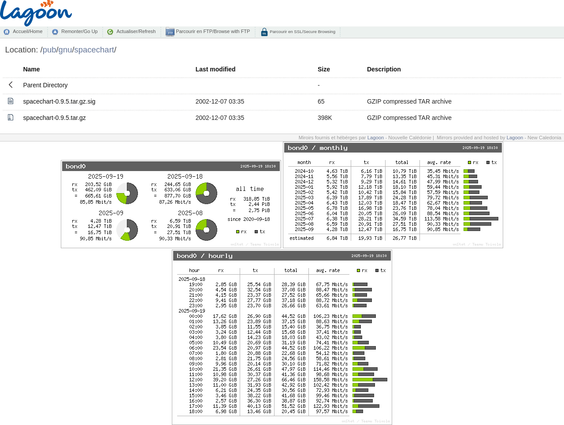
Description (384, 69)
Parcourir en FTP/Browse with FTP (212, 31)
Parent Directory (45, 85)
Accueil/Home (27, 31)
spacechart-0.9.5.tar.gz (54, 117)
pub (49, 49)
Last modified (216, 69)
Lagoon (375, 137)
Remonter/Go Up (79, 31)
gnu (65, 49)
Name (31, 69)
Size (324, 69)
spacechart (94, 49)
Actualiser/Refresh (136, 31)
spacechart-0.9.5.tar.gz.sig (59, 101)
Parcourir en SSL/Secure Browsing (302, 31)
